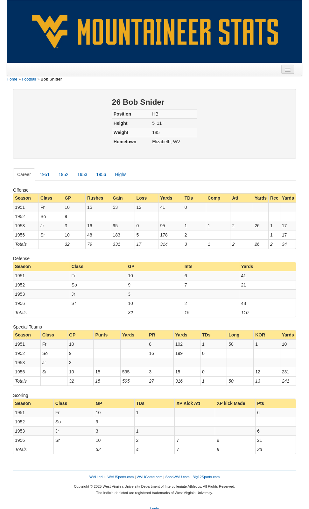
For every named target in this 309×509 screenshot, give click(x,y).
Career (24, 174)
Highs (120, 174)
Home (12, 79)
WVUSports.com (121, 477)
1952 (63, 174)
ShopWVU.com (177, 477)
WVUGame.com (150, 477)
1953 (82, 174)
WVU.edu (97, 477)
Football (29, 79)
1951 (45, 174)
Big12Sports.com (206, 477)
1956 (101, 174)
